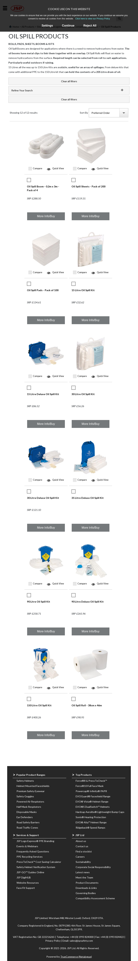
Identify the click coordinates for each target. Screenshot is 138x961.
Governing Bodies (86, 893)
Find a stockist (84, 851)
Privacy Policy (53, 940)
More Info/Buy (46, 216)
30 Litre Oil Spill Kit (83, 394)
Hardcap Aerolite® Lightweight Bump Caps (100, 811)
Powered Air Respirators (30, 801)
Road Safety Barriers (28, 822)
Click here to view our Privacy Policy (92, 18)
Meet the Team (84, 877)
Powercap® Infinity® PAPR (91, 791)
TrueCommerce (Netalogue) (76, 956)
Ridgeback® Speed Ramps (90, 827)
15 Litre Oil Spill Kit (83, 290)
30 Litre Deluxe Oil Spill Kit (43, 497)
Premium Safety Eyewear (31, 791)
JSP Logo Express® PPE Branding (35, 841)
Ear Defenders (25, 817)
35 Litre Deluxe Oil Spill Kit (88, 497)
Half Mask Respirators (29, 806)
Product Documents (87, 882)
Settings (47, 25)
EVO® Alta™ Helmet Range (91, 822)
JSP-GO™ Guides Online (30, 872)
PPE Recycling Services (30, 856)
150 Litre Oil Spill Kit (39, 705)
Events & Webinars (27, 846)
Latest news (83, 872)
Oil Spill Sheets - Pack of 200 (88, 186)
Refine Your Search (22, 90)
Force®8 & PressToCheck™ (91, 780)
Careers (80, 856)
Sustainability (83, 861)
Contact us (82, 846)
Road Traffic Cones (27, 827)
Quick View (58, 168)
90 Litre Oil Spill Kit (38, 601)
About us (81, 841)
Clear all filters (69, 81)
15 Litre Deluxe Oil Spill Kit (43, 394)
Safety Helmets (25, 780)
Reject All (89, 25)
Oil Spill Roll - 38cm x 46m (87, 705)
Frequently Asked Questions (33, 851)
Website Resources (28, 882)
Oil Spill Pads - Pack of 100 (42, 290)
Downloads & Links (86, 887)
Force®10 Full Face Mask (90, 785)
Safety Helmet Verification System (36, 867)
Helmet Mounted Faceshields (33, 785)
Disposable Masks (27, 811)
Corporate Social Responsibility (93, 867)
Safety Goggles (25, 796)
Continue (68, 25)
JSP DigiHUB (24, 877)
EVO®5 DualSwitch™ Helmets (93, 806)
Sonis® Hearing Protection (91, 817)
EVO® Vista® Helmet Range (92, 801)
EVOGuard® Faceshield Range (93, 796)
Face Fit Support (26, 887)
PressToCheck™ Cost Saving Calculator (39, 861)
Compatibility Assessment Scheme (95, 898)
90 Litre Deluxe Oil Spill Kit (88, 601)
